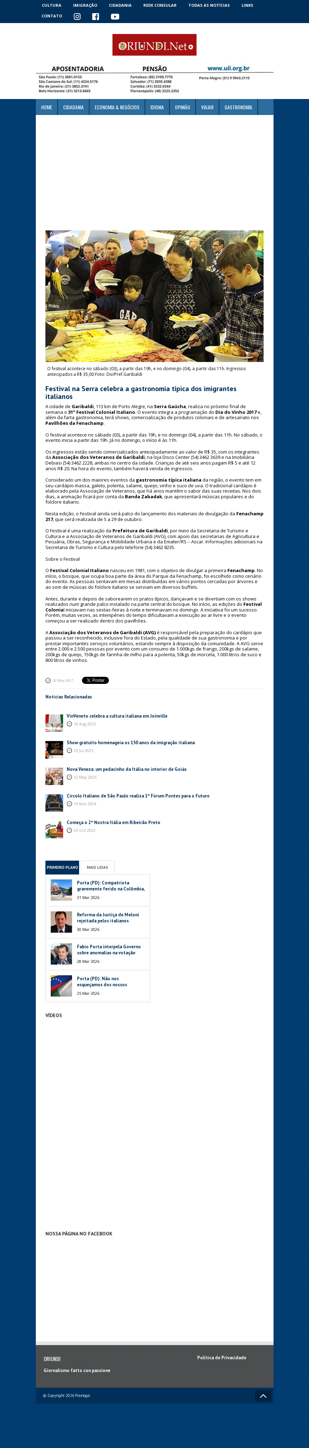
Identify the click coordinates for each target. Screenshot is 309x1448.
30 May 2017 (63, 680)
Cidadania (120, 5)
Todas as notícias (209, 5)
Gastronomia (238, 107)
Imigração (85, 5)
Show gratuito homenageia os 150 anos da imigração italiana (131, 743)
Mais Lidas (97, 867)
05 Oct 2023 (84, 830)
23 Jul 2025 (83, 750)
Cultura (51, 5)
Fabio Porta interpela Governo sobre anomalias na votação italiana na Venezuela (109, 953)
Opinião (182, 107)
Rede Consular (160, 5)
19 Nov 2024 (85, 803)
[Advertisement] (155, 173)
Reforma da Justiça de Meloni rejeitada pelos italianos (108, 918)
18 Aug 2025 (85, 723)
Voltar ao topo (263, 1396)
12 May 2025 (85, 777)
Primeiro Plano (62, 867)
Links (247, 5)
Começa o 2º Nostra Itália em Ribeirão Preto (113, 822)
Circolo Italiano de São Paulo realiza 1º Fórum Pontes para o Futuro (138, 796)
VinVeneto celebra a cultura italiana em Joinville (117, 716)
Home (46, 107)
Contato (52, 15)
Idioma (157, 107)
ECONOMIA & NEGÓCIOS (117, 107)
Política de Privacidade (221, 1358)
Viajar (207, 107)
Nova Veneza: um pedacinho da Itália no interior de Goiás (127, 769)
